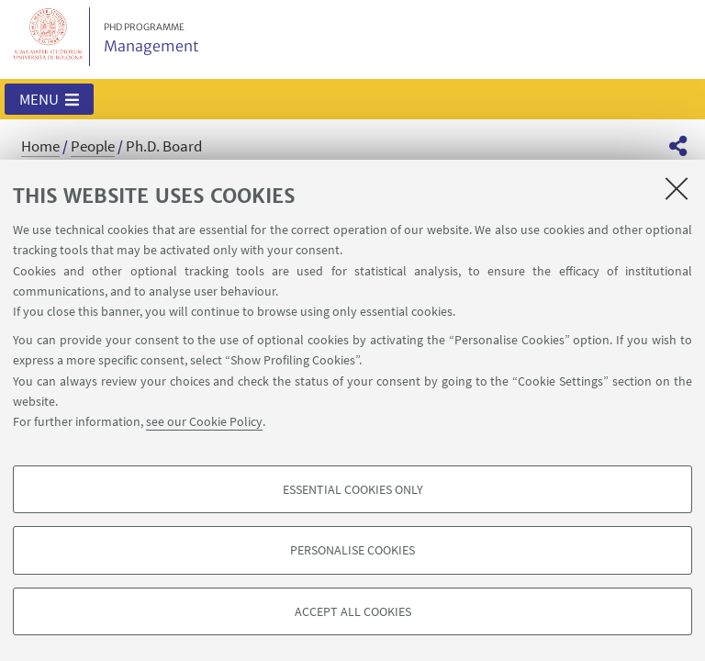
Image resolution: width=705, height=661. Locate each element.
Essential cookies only (353, 489)
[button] (49, 99)
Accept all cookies (353, 611)
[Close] (676, 188)
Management (151, 38)
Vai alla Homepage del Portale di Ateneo (48, 36)
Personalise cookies (352, 550)
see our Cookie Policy (204, 421)
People (93, 146)
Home (40, 146)
